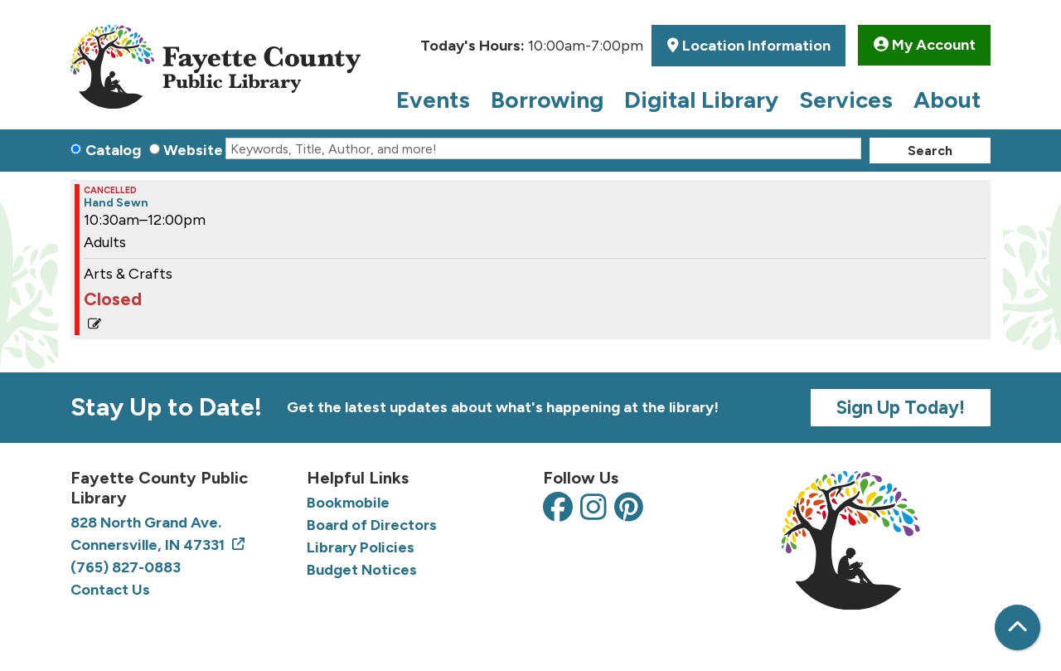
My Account (925, 45)
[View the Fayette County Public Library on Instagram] (593, 508)
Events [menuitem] (433, 99)
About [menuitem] (947, 99)
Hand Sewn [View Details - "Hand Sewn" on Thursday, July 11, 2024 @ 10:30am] (116, 203)
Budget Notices (362, 570)
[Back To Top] (1017, 627)
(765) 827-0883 (125, 567)
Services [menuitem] (846, 99)
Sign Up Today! (900, 407)
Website (193, 150)
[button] (531, 46)
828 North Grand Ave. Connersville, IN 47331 (149, 533)
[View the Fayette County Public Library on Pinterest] (628, 508)
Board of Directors (372, 525)
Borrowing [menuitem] (547, 99)
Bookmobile (348, 503)
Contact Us (110, 590)
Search (930, 150)
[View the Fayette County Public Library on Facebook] (558, 508)
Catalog (113, 150)
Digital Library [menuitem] (701, 99)
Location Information (755, 45)
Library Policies (360, 547)
